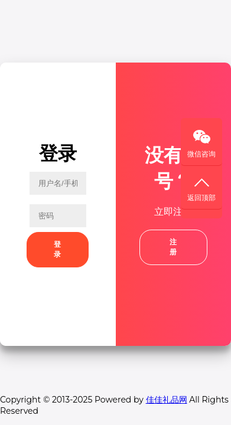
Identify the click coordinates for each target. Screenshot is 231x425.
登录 (57, 249)
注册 (173, 247)
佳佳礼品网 (166, 399)
